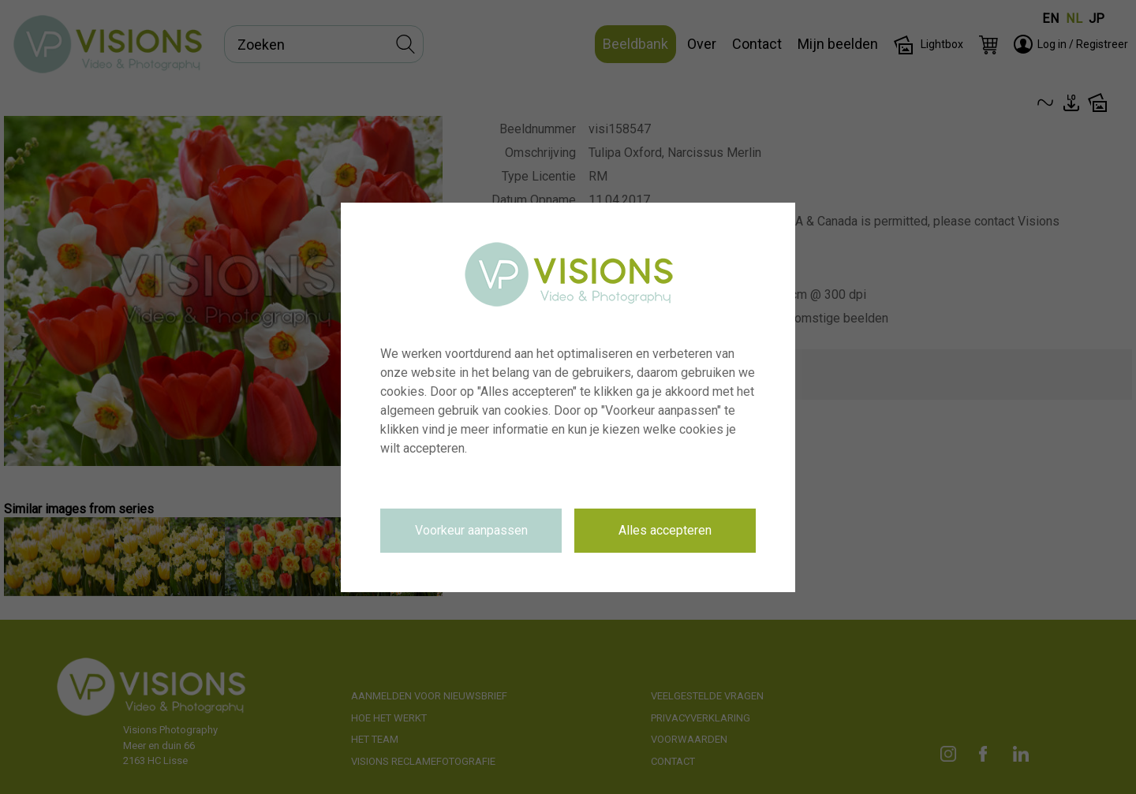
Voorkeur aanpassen (471, 530)
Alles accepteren (665, 530)
